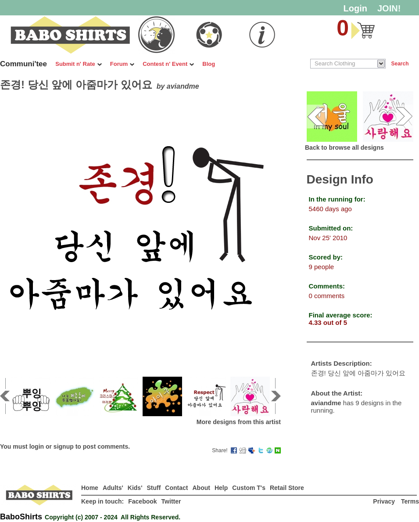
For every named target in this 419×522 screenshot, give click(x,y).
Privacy (385, 501)
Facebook (142, 501)
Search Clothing (335, 63)
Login (355, 8)
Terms (410, 501)
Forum (122, 64)
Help (221, 487)
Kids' (135, 487)
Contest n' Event (168, 64)
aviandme (183, 86)
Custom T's (248, 487)
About (201, 487)
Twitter (171, 501)
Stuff (154, 487)
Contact (176, 487)
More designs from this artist (239, 421)
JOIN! (389, 8)
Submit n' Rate (78, 64)
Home (89, 487)
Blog (208, 64)
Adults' (113, 487)
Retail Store (287, 487)
